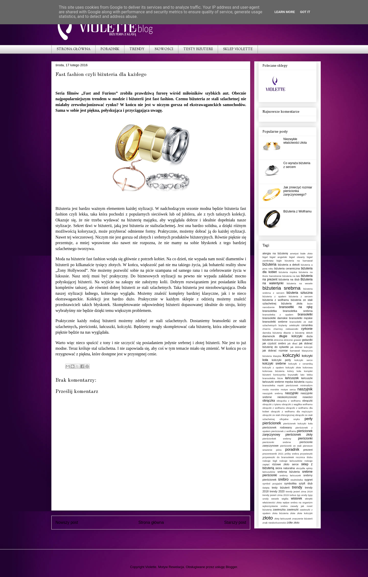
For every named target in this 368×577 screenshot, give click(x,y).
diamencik (268, 336)
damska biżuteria (272, 332)
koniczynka (279, 374)
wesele (275, 498)
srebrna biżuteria (289, 471)
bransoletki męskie (301, 318)
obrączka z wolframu (289, 400)
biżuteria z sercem (301, 296)
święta (265, 487)
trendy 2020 (277, 491)
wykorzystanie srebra (275, 506)
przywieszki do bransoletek (278, 457)
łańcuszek (292, 378)
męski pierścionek (287, 385)
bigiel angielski (278, 257)
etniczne (288, 339)
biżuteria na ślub (289, 279)
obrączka (268, 400)
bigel (265, 257)
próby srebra (292, 453)
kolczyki (291, 355)
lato (302, 374)
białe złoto (306, 253)
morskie (274, 389)
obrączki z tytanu (271, 404)
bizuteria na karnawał (299, 260)
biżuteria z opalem (274, 296)
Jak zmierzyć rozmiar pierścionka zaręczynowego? (297, 191)
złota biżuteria (280, 513)
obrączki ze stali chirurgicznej (278, 415)
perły (309, 419)
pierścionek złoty (299, 434)
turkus (293, 495)
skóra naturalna (285, 468)
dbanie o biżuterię (293, 332)
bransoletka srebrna (298, 310)
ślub (310, 483)
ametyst (294, 253)
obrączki (307, 400)
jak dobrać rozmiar (275, 350)
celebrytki (294, 325)
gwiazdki (307, 339)
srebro (283, 479)
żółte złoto (293, 522)
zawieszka (279, 509)
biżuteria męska (288, 272)
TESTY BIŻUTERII (198, 49)
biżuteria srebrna (281, 288)
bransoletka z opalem (277, 314)
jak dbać (292, 343)
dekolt (309, 332)
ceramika (307, 325)
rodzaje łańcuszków (290, 460)
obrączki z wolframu (273, 407)
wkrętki (309, 498)
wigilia (285, 498)
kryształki (293, 374)
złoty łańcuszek (282, 518)
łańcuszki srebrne (273, 381)
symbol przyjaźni (272, 483)
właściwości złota (272, 502)
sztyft (302, 483)
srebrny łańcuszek (290, 475)
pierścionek (271, 423)
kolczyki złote (293, 367)
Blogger (231, 567)
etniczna (278, 339)
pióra (278, 449)
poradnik (292, 449)
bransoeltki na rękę (296, 307)
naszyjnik (305, 389)
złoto (267, 518)
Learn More (284, 12)
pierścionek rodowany (277, 427)
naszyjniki (291, 393)
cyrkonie (307, 329)
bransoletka (269, 310)
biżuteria (190, 287)
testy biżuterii (281, 487)
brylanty (283, 325)
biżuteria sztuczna (299, 293)
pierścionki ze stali (291, 445)
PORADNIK (110, 49)
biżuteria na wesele (300, 283)
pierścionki (305, 438)
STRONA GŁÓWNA (73, 49)
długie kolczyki (290, 336)
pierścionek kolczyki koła (298, 423)
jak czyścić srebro (274, 343)
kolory (290, 371)
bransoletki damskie (275, 318)
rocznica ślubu (304, 457)
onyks (296, 419)
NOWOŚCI (164, 49)
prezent (308, 449)
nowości (308, 397)
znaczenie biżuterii (302, 518)
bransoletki (305, 314)
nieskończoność (287, 397)
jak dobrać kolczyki (301, 347)
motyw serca (288, 389)
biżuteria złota (291, 303)
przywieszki (306, 453)
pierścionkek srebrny (276, 438)
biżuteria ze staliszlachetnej (152, 225)
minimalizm (306, 385)
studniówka (297, 479)
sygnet (308, 479)
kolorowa (308, 367)
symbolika (290, 483)
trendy (297, 487)
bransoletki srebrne (274, 321)
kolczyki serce (303, 360)
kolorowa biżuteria (273, 371)
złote (292, 513)
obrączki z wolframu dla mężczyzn (292, 411)
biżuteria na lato (291, 276)
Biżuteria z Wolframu (297, 211)
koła (299, 371)
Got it (305, 12)
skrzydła (300, 468)
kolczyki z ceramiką (300, 363)
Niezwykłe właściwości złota (295, 140)
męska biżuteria (294, 381)
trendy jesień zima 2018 (299, 491)
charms (266, 328)
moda (265, 389)
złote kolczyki (305, 513)
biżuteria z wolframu (275, 299)
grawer (297, 339)
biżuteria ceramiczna (287, 268)
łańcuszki (307, 378)
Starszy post (235, 522)
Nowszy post (66, 522)
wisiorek (296, 498)
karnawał (295, 350)
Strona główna (151, 522)
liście (280, 378)
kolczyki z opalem (273, 367)
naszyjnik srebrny (272, 393)
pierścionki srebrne (276, 442)
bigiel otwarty (297, 257)
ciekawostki (292, 328)
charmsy (278, 328)
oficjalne (284, 419)
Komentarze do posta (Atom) (160, 536)
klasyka (277, 356)
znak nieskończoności (274, 522)
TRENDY (137, 49)
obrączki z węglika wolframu (297, 404)
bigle (279, 260)
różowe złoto (280, 464)
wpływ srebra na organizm (298, 502)
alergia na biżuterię (275, 253)
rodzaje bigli (269, 460)
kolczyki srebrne (274, 363)
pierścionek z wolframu (283, 431)
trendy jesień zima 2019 (275, 495)
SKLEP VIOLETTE (238, 49)
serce (295, 464)
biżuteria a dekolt (289, 264)
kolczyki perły (281, 359)
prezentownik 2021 (272, 453)
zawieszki (292, 509)
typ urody (302, 495)
